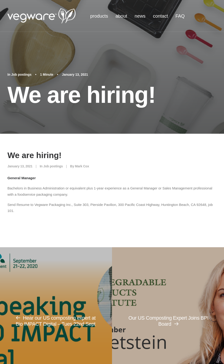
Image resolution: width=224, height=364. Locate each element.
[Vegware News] (41, 15)
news (140, 16)
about (121, 16)
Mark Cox (82, 166)
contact (160, 16)
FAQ (180, 16)
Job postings (21, 74)
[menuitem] (99, 16)
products (99, 16)
